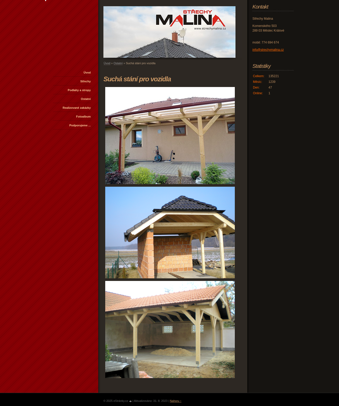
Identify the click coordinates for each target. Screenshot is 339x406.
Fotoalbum (83, 116)
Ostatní (86, 98)
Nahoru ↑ (175, 400)
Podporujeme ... (80, 125)
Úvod (87, 72)
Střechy (85, 81)
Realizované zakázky (77, 107)
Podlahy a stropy (79, 90)
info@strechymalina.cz (268, 50)
